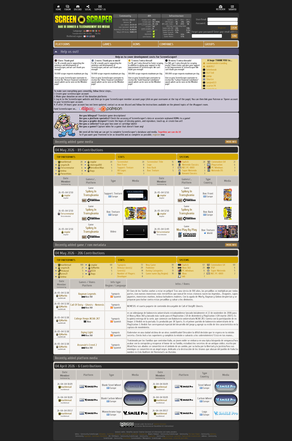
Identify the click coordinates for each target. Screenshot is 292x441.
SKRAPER (232, 8)
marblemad (66, 161)
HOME (58, 8)
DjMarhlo (95, 267)
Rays (92, 170)
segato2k (65, 164)
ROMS (136, 44)
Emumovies (169, 436)
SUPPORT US (100, 8)
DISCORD (78, 8)
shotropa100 (96, 164)
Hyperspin (87, 436)
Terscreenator (67, 167)
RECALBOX (220, 8)
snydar (93, 161)
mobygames (143, 434)
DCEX (93, 270)
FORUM (67, 8)
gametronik (126, 434)
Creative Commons (160, 424)
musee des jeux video (180, 438)
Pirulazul (65, 270)
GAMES (107, 44)
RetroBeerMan (97, 167)
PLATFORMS (62, 44)
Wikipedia (102, 434)
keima (63, 170)
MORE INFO (231, 141)
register (156, 134)
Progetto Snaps (167, 438)
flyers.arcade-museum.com (191, 436)
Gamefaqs (110, 434)
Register (222, 27)
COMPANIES (166, 44)
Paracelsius (66, 173)
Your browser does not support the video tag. (135, 231)
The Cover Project (194, 434)
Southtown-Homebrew (99, 436)
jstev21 (64, 273)
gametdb (134, 434)
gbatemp (213, 434)
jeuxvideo (118, 434)
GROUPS (210, 44)
